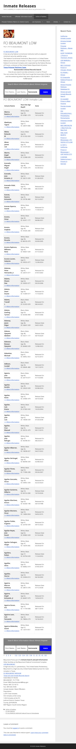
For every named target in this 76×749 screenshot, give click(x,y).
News (48, 22)
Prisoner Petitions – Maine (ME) (66, 48)
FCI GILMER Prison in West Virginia (65, 101)
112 (16, 655)
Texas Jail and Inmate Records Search (16, 676)
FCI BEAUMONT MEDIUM (12, 673)
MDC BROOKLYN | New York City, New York (66, 127)
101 (45, 655)
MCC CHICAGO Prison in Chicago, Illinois (66, 67)
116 (30, 655)
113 (19, 655)
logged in (16, 728)
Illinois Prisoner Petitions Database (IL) (66, 87)
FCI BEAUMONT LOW (10, 52)
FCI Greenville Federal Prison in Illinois (66, 79)
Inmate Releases (19, 6)
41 (42, 655)
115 (27, 655)
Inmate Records (6, 16)
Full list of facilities (41, 16)
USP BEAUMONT (9, 664)
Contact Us (69, 21)
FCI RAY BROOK (10, 711)
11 (34, 655)
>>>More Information (11, 116)
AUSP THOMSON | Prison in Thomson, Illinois (66, 55)
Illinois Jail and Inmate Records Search (66, 94)
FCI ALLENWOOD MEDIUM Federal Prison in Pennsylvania (22, 713)
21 (37, 655)
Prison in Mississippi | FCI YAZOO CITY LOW (67, 140)
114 (23, 655)
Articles (58, 21)
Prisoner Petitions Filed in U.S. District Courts (15, 22)
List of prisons (38, 21)
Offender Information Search (23, 16)
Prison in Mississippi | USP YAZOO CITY (66, 152)
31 (40, 655)
